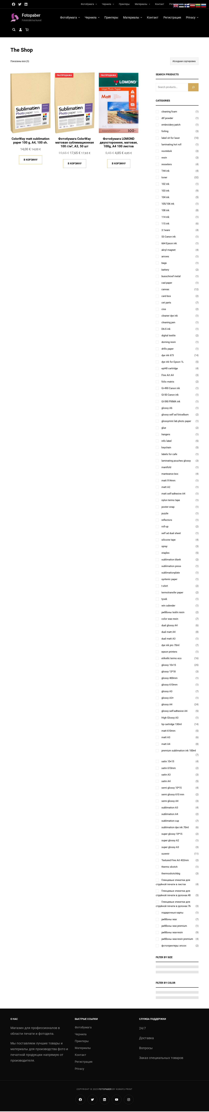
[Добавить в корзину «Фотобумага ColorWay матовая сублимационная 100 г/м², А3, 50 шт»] (74, 164)
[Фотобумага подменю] (96, 4)
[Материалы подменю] (149, 4)
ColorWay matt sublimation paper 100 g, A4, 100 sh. (30, 141)
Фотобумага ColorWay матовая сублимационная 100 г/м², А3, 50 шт (74, 143)
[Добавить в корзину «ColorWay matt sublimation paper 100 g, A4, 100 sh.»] (30, 160)
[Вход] (20, 30)
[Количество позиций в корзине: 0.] (27, 30)
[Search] (193, 88)
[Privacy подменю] (198, 17)
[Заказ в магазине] (184, 62)
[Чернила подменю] (113, 4)
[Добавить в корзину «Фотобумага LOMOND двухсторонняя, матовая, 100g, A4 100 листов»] (118, 164)
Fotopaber (31, 15)
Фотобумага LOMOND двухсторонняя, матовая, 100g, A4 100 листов (118, 143)
